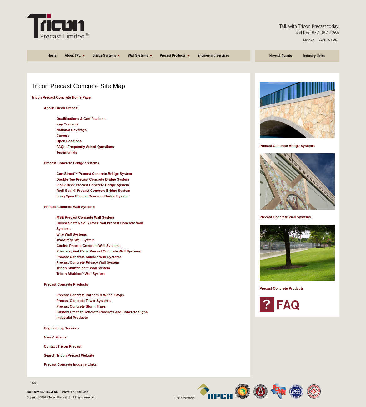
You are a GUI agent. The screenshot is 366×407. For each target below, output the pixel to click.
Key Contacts (67, 124)
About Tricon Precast (61, 108)
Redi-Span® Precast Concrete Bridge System (93, 190)
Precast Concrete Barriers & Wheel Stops (90, 295)
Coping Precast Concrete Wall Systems (89, 245)
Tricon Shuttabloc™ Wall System (83, 268)
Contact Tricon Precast (63, 346)
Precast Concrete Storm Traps (81, 306)
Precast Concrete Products (66, 284)
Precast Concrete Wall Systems (69, 207)
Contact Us (68, 392)
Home (52, 55)
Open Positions (69, 141)
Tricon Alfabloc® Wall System (81, 274)
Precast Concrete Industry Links (70, 364)
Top (34, 382)
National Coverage (72, 130)
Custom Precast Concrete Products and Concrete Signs (102, 312)
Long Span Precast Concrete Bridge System (92, 196)
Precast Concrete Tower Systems (84, 301)
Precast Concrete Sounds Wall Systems (89, 257)
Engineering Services (213, 55)
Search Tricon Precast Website (69, 355)
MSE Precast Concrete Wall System (85, 217)
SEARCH (309, 39)
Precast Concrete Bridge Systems (71, 163)
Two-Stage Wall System (76, 240)
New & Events (55, 337)
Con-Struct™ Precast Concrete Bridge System (94, 174)
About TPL (73, 55)
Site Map (82, 392)
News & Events (280, 56)
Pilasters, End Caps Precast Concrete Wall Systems (99, 251)
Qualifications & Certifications (81, 118)
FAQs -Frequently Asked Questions (85, 147)
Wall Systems (138, 55)
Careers (63, 135)
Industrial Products (72, 317)
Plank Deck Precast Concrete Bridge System (93, 185)
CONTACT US (328, 39)
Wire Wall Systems (72, 234)
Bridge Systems (104, 55)
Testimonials (67, 152)
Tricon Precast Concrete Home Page (61, 97)
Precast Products (173, 55)
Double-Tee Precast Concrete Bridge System (93, 179)
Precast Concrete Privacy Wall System (88, 262)
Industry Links (314, 56)
